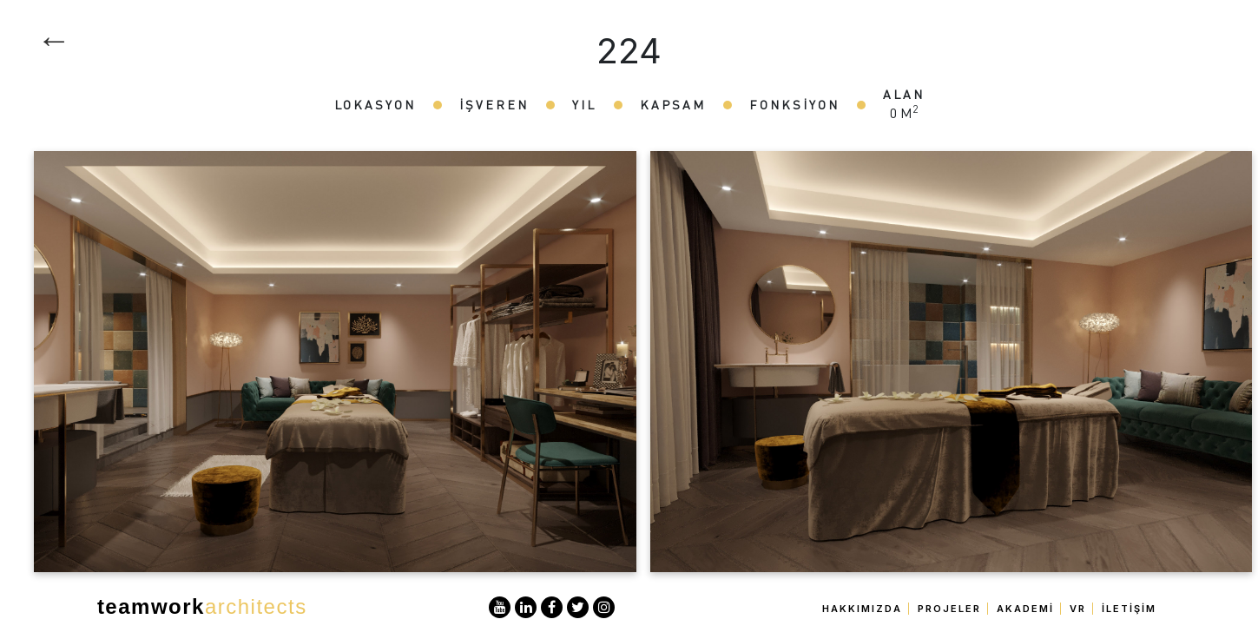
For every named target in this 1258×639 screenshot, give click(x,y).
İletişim (1129, 609)
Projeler (949, 609)
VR (1078, 609)
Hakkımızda (862, 609)
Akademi (1025, 609)
